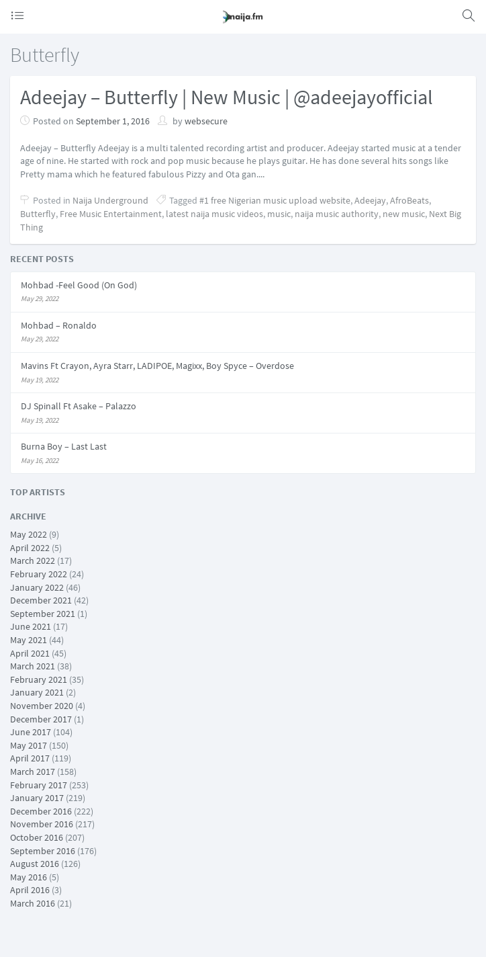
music (279, 214)
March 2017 (32, 771)
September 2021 (42, 614)
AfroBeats (409, 200)
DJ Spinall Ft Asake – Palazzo (78, 406)
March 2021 (32, 666)
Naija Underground (110, 200)
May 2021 (28, 640)
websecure (206, 121)
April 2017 (30, 758)
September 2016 (42, 851)
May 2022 (28, 534)
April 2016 (30, 890)
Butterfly (38, 214)
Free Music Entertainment (111, 214)
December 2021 (41, 600)
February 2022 (38, 574)
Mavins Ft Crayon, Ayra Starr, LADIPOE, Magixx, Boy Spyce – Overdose (157, 366)
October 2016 (36, 837)
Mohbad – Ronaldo (59, 325)
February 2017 (38, 785)
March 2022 (32, 560)
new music (404, 214)
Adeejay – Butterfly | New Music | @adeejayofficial (226, 97)
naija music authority (337, 214)
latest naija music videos (214, 214)
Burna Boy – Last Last (64, 446)
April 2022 (30, 548)
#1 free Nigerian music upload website (274, 200)
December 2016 (41, 811)
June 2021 (30, 626)
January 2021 (37, 692)
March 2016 (32, 903)
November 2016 (41, 824)
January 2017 (37, 798)
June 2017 (30, 732)
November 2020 (41, 706)
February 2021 (38, 679)
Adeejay (370, 200)
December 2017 (41, 719)
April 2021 (30, 653)
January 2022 (37, 587)
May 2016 (28, 877)
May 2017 (28, 745)
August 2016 (34, 864)
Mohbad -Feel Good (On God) (79, 285)
